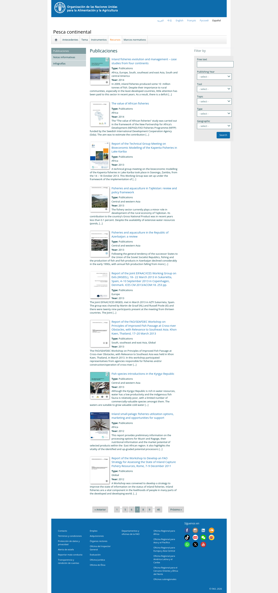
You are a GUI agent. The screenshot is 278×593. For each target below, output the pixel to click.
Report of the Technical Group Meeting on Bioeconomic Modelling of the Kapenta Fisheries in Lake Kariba (144, 147)
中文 (169, 20)
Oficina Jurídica (97, 559)
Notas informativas (64, 57)
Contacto (62, 530)
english (179, 20)
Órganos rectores (98, 541)
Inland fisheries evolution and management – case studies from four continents (144, 61)
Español (216, 20)
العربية (160, 20)
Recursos (115, 39)
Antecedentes (70, 39)
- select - (203, 76)
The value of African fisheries (130, 103)
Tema (84, 39)
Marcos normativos (135, 39)
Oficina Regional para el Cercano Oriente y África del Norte (165, 570)
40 (158, 509)
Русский (204, 20)
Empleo (93, 530)
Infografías (59, 63)
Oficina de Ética (97, 564)
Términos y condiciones (70, 535)
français (191, 20)
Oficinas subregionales (164, 579)
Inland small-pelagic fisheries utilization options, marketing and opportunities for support (143, 416)
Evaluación (95, 554)
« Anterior (100, 509)
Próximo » (176, 509)
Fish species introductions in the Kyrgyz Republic (143, 374)
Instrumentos (99, 39)
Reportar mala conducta (70, 554)
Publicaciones (61, 51)
